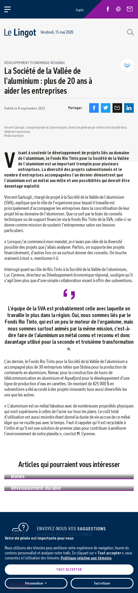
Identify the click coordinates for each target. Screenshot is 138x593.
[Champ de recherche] (129, 31)
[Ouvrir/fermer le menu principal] (10, 9)
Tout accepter (69, 523)
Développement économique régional (34, 63)
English (80, 10)
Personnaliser (36, 537)
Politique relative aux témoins (86, 511)
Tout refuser (102, 537)
